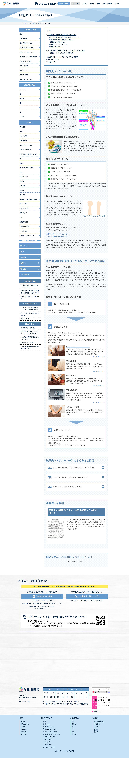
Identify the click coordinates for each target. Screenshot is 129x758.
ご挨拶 (21, 251)
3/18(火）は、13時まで (28, 343)
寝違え (22, 163)
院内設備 (22, 89)
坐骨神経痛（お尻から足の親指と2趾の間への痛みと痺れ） (30, 292)
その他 (33, 23)
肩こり (22, 172)
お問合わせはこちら (89, 596)
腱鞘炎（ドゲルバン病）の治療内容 (61, 53)
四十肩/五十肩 (24, 177)
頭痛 (21, 158)
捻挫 (21, 217)
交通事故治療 (24, 75)
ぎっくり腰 (23, 136)
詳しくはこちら (98, 357)
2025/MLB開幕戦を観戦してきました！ (30, 338)
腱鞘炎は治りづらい (56, 47)
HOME (23, 721)
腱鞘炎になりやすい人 (57, 42)
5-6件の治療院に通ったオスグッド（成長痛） (30, 286)
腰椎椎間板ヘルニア (26, 43)
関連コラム (51, 62)
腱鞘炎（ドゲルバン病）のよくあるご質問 (62, 57)
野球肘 (22, 190)
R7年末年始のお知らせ (28, 328)
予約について (63, 4)
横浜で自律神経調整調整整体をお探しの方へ (30, 347)
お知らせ (75, 4)
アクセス (117, 4)
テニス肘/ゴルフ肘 (26, 61)
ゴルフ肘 (22, 195)
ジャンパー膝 (24, 208)
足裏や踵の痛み (25, 226)
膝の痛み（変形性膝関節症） (29, 57)
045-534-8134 (48, 3)
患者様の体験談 (53, 59)
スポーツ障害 (24, 66)
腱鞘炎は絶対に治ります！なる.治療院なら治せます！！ (73, 512)
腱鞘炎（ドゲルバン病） (27, 52)
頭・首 (22, 98)
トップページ (25, 23)
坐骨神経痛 (23, 38)
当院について (24, 245)
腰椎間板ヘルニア (48, 726)
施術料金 (22, 263)
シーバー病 (23, 231)
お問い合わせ (24, 274)
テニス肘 (22, 186)
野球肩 (22, 181)
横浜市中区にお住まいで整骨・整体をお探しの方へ (29, 332)
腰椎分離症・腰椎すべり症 (28, 154)
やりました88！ (25, 319)
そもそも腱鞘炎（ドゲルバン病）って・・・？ (65, 37)
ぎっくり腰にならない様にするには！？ (29, 314)
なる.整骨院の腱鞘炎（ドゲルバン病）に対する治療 (66, 50)
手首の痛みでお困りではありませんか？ (61, 35)
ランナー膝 (23, 204)
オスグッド (23, 70)
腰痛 (21, 34)
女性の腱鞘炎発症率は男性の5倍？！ (62, 39)
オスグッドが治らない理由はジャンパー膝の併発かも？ (29, 308)
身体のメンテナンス (26, 79)
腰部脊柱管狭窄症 (25, 149)
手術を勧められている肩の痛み (29, 297)
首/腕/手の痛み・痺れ (27, 47)
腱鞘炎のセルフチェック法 (59, 44)
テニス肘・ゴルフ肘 (49, 737)
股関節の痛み (24, 222)
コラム (96, 726)
